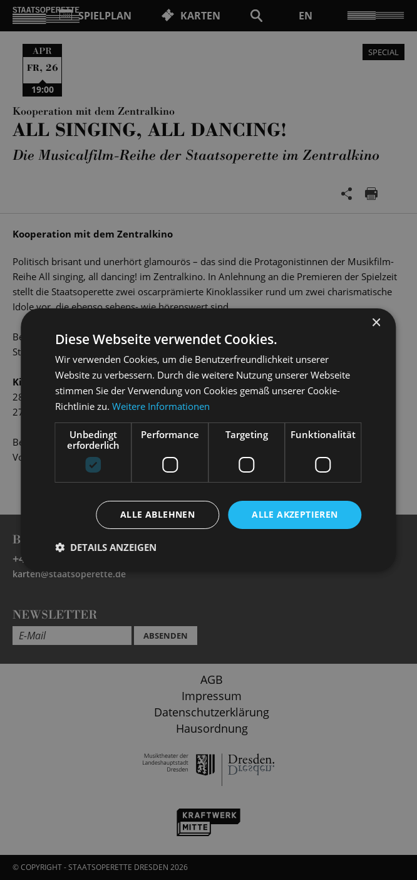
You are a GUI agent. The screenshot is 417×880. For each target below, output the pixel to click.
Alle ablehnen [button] (157, 514)
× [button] (376, 323)
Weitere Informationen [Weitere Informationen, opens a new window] (161, 406)
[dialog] (208, 440)
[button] (106, 547)
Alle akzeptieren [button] (294, 514)
